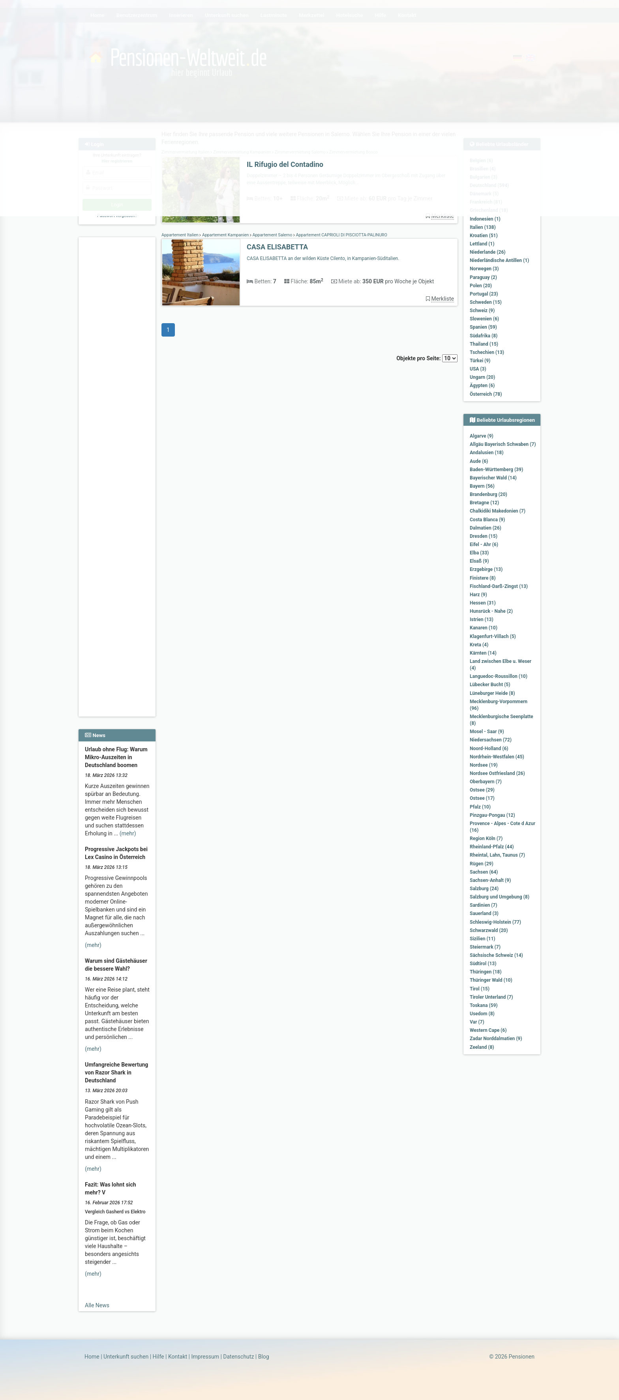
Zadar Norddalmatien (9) (496, 1038)
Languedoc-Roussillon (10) (498, 676)
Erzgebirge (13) (486, 569)
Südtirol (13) (483, 963)
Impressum (205, 1356)
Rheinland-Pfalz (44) (492, 847)
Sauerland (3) (484, 913)
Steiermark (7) (485, 947)
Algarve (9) (481, 436)
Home (91, 1356)
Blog (263, 1356)
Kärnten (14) (483, 653)
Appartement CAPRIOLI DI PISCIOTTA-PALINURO (341, 235)
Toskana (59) (484, 1005)
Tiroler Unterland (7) (491, 997)
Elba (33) (479, 553)
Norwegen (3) (484, 268)
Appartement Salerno (272, 235)
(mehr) (128, 833)
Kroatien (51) (484, 235)
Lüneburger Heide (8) (492, 693)
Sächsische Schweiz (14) (496, 955)
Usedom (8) (482, 1013)
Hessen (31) (483, 603)
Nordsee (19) (484, 765)
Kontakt (177, 1356)
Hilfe (158, 1356)
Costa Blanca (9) (487, 519)
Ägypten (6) (482, 385)
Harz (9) (478, 594)
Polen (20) (481, 285)
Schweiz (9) (482, 310)
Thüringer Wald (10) (491, 980)
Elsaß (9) (479, 561)
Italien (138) (483, 227)
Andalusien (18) (486, 452)
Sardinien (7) (483, 905)
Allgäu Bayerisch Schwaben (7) (503, 444)
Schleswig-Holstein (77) (495, 922)
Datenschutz (238, 1356)
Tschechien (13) (487, 352)
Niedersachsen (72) (491, 740)
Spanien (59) (483, 327)
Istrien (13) (481, 619)
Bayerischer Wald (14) (493, 478)
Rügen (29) (481, 864)
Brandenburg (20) (488, 494)
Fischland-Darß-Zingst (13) (499, 586)
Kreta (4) (479, 645)
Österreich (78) (486, 394)
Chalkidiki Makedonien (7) (497, 511)
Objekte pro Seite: (427, 358)
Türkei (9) (480, 360)
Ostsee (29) (482, 790)
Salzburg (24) (484, 888)
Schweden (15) (486, 302)
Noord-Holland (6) (489, 748)
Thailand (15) (484, 344)
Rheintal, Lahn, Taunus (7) (497, 855)
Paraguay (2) (483, 277)
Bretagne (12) (484, 502)
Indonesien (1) (485, 219)
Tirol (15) (480, 989)
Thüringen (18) (485, 972)
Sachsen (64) (484, 872)
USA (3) (478, 369)
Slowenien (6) (484, 319)
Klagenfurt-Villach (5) (493, 636)
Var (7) (477, 1022)
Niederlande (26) (487, 252)
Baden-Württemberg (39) (496, 469)
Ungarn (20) (482, 377)
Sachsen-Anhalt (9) (490, 880)
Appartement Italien (180, 235)
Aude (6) (479, 461)
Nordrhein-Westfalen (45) (497, 757)
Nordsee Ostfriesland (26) (497, 773)
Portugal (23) (484, 294)
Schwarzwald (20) (489, 930)
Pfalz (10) (480, 807)
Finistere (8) (482, 578)
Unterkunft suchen (125, 1356)
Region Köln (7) (486, 838)
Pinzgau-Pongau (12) (492, 815)
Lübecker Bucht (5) (490, 684)
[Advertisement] (118, 359)
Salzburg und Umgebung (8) (499, 897)
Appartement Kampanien (225, 235)
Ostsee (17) (482, 798)
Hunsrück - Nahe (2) (491, 611)
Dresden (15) (483, 536)
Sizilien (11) (482, 938)
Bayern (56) (482, 486)
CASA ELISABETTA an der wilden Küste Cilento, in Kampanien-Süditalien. (323, 258)
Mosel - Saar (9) (487, 731)
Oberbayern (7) (486, 781)
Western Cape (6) (488, 1030)
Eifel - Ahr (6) (484, 544)
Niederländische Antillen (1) (499, 260)
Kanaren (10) (483, 628)
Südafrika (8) (483, 336)
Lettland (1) (482, 244)
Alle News (97, 1305)
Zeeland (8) (482, 1047)
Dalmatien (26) (485, 528)
